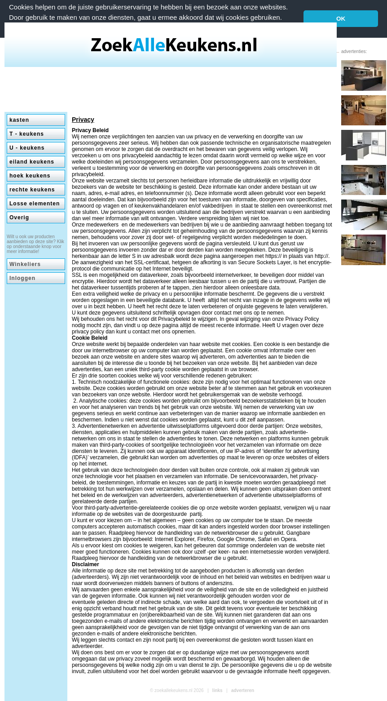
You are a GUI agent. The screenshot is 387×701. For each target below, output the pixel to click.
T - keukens (26, 134)
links (217, 690)
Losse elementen (34, 203)
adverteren (242, 690)
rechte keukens (32, 189)
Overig (19, 217)
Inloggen (22, 278)
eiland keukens (31, 162)
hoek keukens (29, 176)
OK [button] (340, 18)
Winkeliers (25, 264)
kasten (19, 120)
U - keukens (26, 148)
